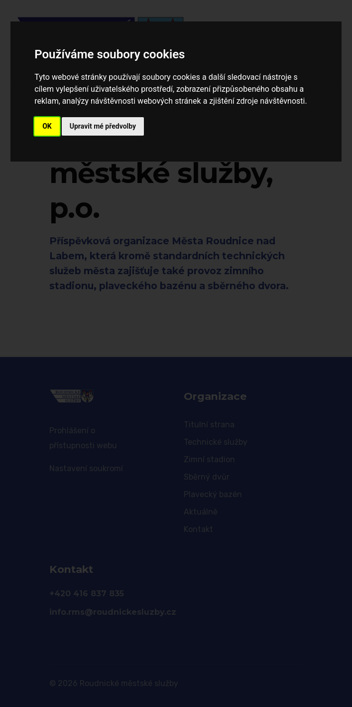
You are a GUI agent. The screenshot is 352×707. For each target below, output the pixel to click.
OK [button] (47, 126)
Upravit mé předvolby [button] (103, 126)
